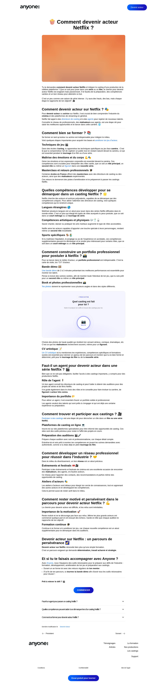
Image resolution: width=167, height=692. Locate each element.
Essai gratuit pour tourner (83, 678)
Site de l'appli (125, 668)
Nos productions (131, 647)
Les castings (132, 651)
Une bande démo (49, 270)
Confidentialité (83, 668)
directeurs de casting (71, 119)
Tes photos (46, 286)
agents (91, 119)
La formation (132, 643)
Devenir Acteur (65, 627)
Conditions (41, 668)
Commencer (83, 590)
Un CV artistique (49, 353)
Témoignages (109, 643)
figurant (68, 166)
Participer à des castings (52, 418)
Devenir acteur (137, 7)
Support (134, 656)
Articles (112, 647)
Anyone (50, 563)
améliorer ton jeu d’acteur (106, 140)
